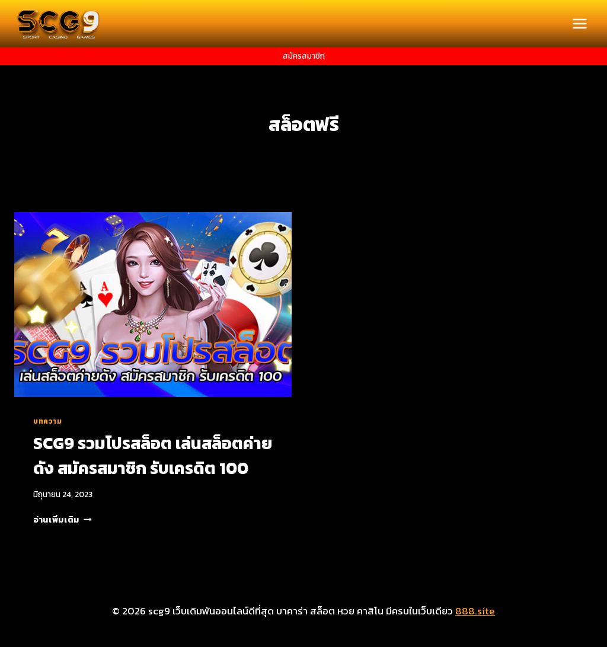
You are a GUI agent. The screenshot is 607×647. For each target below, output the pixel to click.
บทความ (47, 421)
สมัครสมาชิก (304, 56)
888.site (475, 611)
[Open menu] (579, 23)
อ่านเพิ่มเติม (62, 520)
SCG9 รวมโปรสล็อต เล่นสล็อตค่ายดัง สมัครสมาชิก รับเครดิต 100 (152, 456)
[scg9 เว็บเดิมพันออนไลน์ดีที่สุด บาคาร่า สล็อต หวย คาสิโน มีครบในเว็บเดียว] (58, 23)
